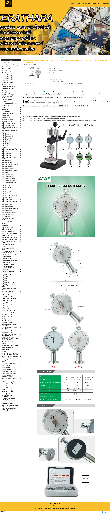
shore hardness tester (31, 64)
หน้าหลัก (25, 57)
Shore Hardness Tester (33, 57)
